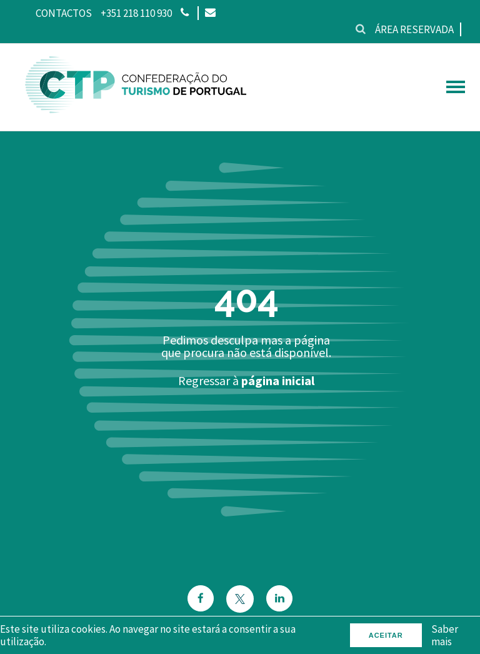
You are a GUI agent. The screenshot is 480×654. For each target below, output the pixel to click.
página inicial (277, 380)
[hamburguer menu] (456, 87)
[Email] (210, 13)
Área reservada (414, 29)
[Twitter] (240, 599)
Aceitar (386, 635)
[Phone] (185, 13)
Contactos (64, 13)
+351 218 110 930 (136, 13)
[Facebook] (201, 599)
